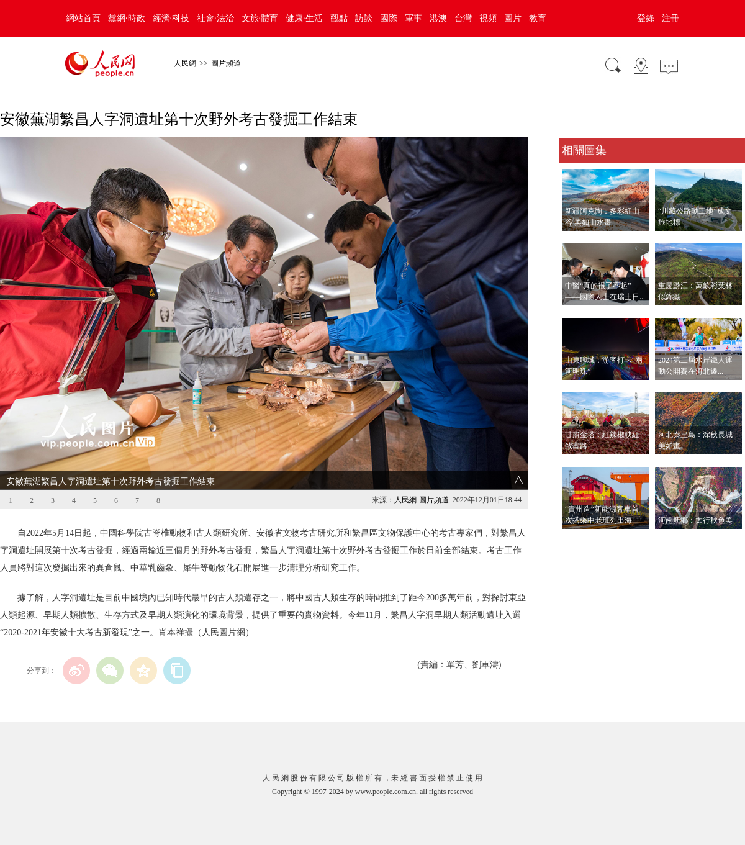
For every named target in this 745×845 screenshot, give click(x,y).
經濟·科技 (171, 18)
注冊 (670, 18)
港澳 (438, 18)
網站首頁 (83, 18)
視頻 (488, 18)
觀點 (339, 18)
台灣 (463, 18)
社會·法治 (215, 18)
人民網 (185, 63)
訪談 (363, 18)
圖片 (513, 18)
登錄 (645, 18)
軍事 (413, 18)
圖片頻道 (226, 63)
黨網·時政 (126, 18)
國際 (388, 18)
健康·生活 (304, 18)
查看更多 (576, 541)
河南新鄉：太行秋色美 (695, 520)
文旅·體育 (260, 18)
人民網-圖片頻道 (421, 499)
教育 (537, 18)
